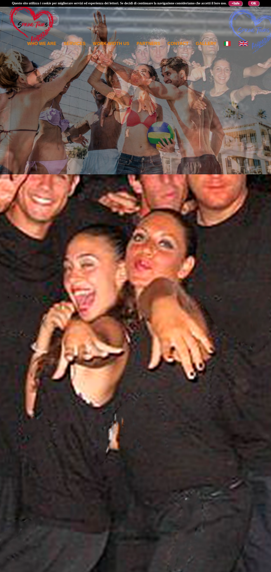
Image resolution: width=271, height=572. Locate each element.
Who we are (41, 43)
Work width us (111, 43)
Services (75, 43)
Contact (177, 43)
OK (253, 3)
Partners (148, 43)
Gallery (206, 43)
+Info (235, 3)
